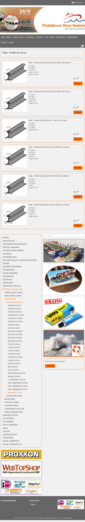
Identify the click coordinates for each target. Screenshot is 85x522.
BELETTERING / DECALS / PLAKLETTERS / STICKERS (20, 260)
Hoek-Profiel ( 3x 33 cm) (15, 357)
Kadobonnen (40, 37)
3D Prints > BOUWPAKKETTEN (12, 444)
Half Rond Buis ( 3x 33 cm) (16, 315)
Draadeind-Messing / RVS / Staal (14, 408)
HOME (3, 37)
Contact (15, 37)
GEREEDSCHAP (8, 282)
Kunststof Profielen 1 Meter (14, 395)
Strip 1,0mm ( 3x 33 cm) (15, 334)
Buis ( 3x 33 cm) (13, 366)
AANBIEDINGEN (72, 37)
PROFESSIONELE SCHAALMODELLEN (15, 244)
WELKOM (6, 237)
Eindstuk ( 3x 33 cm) (14, 376)
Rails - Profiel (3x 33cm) (15, 392)
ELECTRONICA (7, 279)
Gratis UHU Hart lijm (9, 240)
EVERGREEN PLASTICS (10, 415)
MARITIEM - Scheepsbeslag (11, 247)
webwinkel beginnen (50, 518)
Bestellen (78, 83)
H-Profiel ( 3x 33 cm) (14, 353)
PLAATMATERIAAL (8, 418)
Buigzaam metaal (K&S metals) (14, 412)
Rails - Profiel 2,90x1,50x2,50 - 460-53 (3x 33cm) (48, 120)
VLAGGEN (6, 263)
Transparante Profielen (11, 405)
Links (46, 37)
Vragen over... (30, 37)
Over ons (22, 37)
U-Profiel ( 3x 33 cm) (14, 344)
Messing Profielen (10, 399)
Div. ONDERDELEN (8, 269)
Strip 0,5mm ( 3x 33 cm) (15, 331)
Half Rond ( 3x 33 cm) (14, 308)
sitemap (39, 518)
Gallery (52, 37)
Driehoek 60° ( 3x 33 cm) (15, 318)
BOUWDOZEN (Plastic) (10, 257)
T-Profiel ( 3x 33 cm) (14, 347)
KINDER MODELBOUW (10, 434)
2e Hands (11, 42)
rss (43, 518)
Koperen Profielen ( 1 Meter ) (13, 295)
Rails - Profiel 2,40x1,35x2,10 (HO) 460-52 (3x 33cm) (50, 91)
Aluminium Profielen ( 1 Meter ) (14, 292)
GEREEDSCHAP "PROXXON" (12, 286)
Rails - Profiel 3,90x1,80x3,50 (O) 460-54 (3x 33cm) (49, 147)
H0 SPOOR (6, 431)
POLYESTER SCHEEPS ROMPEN (13, 250)
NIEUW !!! (4, 42)
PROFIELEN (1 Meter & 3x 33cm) (13, 289)
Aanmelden (50, 366)
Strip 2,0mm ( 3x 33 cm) (15, 341)
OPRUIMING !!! (60, 37)
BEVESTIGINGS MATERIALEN (12, 266)
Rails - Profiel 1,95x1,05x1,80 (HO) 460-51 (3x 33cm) (50, 63)
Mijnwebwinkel (68, 518)
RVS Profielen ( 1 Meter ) (12, 402)
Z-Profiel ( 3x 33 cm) (14, 363)
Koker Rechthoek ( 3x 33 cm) (16, 373)
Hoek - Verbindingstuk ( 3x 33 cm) (18, 386)
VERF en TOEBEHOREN (10, 424)
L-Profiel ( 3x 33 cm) (14, 360)
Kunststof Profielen (10, 299)
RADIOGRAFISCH (8, 276)
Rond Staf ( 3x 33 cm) (14, 305)
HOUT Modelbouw (8, 421)
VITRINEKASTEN (8, 437)
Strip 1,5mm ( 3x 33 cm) (15, 337)
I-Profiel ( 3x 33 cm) (14, 350)
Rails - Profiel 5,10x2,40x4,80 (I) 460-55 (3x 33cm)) (49, 176)
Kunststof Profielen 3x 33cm (14, 302)
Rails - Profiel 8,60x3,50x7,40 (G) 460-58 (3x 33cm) (49, 205)
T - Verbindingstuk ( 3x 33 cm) (17, 379)
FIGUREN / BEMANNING (10, 273)
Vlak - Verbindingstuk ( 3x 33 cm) (18, 389)
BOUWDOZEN (7, 253)
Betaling (9, 37)
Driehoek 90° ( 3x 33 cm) (15, 321)
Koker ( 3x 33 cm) (13, 370)
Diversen (5, 428)
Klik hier (33, 504)
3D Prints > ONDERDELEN (11, 441)
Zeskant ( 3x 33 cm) (14, 324)
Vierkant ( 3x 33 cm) (14, 328)
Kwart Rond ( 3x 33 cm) (15, 311)
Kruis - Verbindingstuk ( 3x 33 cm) (18, 383)
